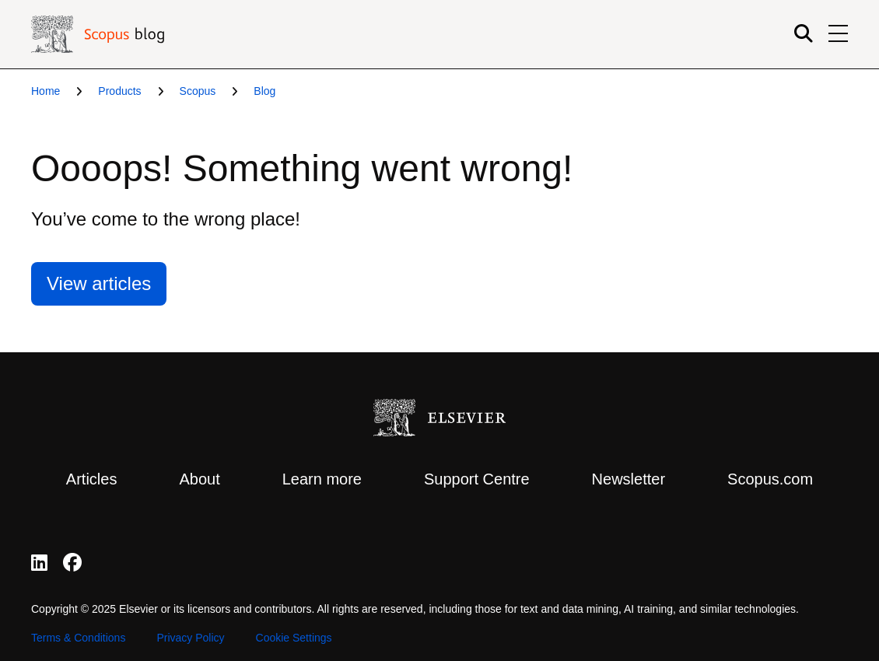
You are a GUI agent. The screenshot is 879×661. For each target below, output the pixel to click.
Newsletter (628, 479)
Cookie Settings (294, 637)
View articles (99, 283)
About (199, 479)
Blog (264, 91)
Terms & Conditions (78, 637)
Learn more (322, 479)
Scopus (198, 91)
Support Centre (477, 479)
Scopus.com (770, 479)
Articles (91, 479)
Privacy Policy (190, 637)
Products (119, 91)
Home (45, 91)
